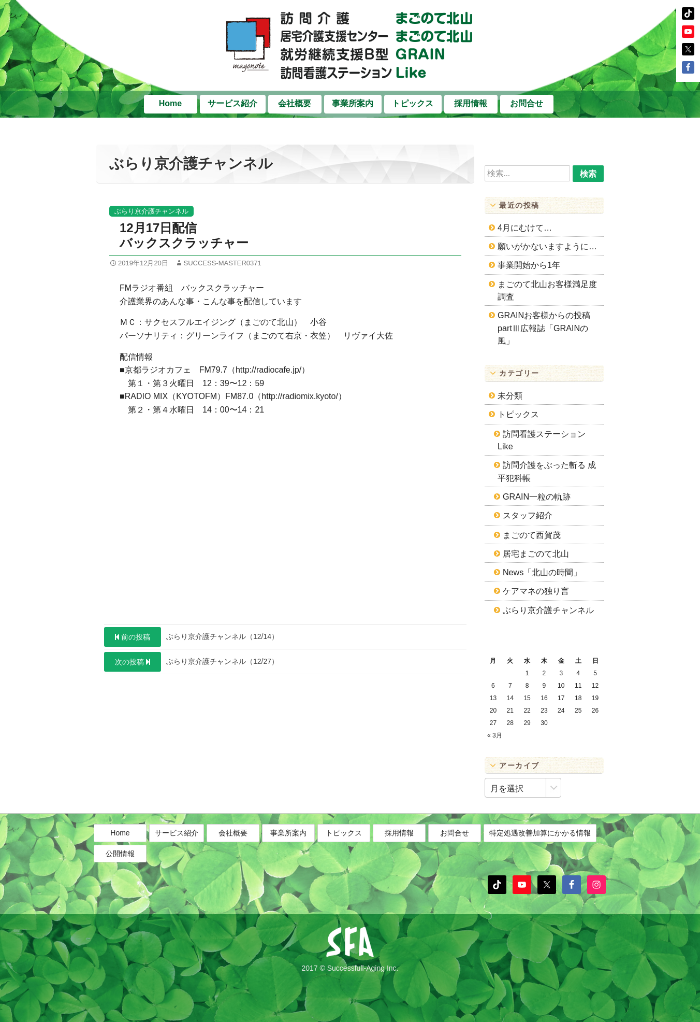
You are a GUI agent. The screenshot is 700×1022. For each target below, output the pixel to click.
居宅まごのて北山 (536, 553)
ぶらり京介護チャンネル (151, 211)
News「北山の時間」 (542, 572)
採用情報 (470, 103)
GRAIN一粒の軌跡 (537, 496)
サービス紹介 (232, 103)
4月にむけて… (525, 227)
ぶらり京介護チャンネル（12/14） (191, 637)
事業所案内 (352, 103)
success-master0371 (222, 263)
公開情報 (120, 865)
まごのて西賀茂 (532, 535)
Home (170, 103)
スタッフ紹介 (527, 515)
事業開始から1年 (529, 264)
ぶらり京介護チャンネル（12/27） (191, 662)
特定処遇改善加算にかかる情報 (540, 845)
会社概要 (294, 103)
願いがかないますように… (547, 246)
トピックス (412, 103)
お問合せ (526, 103)
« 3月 (494, 735)
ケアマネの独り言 (536, 590)
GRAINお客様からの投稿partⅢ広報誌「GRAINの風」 (544, 327)
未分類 (510, 395)
